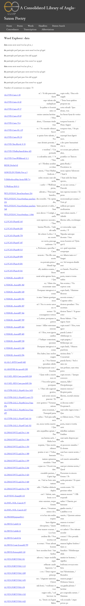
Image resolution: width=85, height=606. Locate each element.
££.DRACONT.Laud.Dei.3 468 (16, 481)
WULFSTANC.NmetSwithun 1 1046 (19, 214)
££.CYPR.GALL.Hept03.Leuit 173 (18, 397)
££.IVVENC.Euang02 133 (14, 495)
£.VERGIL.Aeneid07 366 (14, 313)
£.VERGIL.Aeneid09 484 (14, 327)
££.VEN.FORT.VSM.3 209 (15, 573)
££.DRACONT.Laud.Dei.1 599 (16, 460)
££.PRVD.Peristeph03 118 (14, 552)
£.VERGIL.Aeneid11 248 (14, 348)
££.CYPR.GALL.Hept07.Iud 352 (17, 425)
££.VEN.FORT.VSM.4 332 (15, 594)
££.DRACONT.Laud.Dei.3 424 (16, 474)
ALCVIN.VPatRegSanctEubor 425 (17, 151)
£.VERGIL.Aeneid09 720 (14, 341)
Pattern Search (58, 25)
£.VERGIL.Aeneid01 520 (14, 292)
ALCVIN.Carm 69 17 (12, 109)
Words (31, 25)
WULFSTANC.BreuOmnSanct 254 (18, 193)
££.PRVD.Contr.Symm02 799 (16, 545)
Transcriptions (30, 29)
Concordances (12, 29)
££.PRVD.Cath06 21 (12, 531)
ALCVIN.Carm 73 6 (12, 123)
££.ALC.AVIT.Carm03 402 (15, 362)
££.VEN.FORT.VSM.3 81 (14, 559)
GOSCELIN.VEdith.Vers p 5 (15, 172)
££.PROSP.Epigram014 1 (14, 517)
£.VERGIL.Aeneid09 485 (14, 334)
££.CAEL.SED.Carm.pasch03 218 (18, 376)
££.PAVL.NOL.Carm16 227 (15, 510)
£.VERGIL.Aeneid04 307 (14, 306)
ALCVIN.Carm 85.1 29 (13, 130)
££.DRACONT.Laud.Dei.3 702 (16, 488)
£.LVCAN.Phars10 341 (13, 270)
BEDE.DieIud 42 (11, 165)
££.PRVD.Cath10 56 (12, 538)
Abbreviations (48, 29)
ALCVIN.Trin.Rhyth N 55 (15, 144)
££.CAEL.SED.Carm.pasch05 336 (18, 383)
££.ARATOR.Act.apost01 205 (16, 369)
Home (9, 25)
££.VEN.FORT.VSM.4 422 (15, 601)
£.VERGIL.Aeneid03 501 (14, 299)
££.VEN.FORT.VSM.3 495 (15, 580)
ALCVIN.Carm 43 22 (12, 102)
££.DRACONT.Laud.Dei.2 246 (16, 467)
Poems (20, 25)
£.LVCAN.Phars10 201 (13, 263)
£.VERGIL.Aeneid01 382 (14, 284)
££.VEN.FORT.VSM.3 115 (15, 566)
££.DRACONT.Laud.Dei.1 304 (16, 439)
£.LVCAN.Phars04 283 (13, 228)
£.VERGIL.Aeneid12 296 (14, 355)
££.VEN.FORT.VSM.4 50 (14, 587)
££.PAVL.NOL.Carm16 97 (15, 503)
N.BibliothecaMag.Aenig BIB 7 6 (17, 179)
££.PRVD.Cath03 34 (12, 524)
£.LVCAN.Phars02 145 (13, 221)
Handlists (43, 25)
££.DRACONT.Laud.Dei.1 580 (16, 453)
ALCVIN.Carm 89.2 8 (13, 137)
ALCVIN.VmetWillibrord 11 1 (16, 158)
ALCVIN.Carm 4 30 (12, 95)
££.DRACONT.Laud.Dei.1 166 (16, 432)
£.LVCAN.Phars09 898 (13, 256)
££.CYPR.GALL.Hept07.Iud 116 (17, 418)
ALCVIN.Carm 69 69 (12, 116)
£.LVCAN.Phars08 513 (13, 249)
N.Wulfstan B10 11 (11, 186)
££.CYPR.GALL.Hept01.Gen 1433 (18, 390)
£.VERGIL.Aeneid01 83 (13, 277)
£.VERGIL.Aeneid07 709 (14, 320)
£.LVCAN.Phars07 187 (13, 242)
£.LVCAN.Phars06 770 (13, 235)
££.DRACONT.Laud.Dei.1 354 (16, 446)
